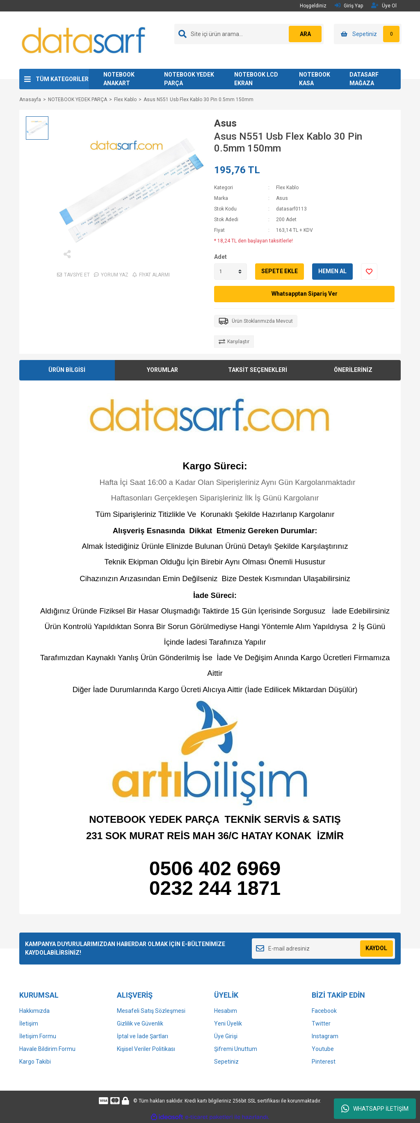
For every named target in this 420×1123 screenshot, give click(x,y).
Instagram (325, 1036)
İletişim (28, 1023)
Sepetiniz (226, 1061)
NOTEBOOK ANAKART (119, 78)
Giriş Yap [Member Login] (349, 5)
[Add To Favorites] (369, 271)
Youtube (323, 1049)
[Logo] (84, 40)
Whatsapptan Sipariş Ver (305, 293)
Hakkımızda (34, 1011)
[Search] (249, 34)
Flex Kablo (287, 187)
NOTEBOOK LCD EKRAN (256, 78)
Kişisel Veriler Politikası (146, 1049)
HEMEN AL (332, 271)
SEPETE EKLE (279, 271)
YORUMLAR (162, 370)
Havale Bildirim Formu (47, 1049)
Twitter (321, 1023)
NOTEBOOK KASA (314, 78)
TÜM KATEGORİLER (62, 79)
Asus (225, 123)
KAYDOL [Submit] (376, 948)
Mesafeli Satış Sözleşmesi (151, 1011)
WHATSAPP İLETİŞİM (375, 1108)
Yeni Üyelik (228, 1023)
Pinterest (324, 1061)
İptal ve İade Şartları (142, 1036)
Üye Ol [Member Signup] (384, 5)
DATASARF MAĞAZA (364, 78)
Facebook (324, 1011)
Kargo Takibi (35, 1061)
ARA (305, 34)
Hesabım (225, 1011)
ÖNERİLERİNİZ (353, 370)
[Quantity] (230, 271)
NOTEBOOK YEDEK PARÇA (189, 78)
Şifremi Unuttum (235, 1049)
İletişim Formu (37, 1036)
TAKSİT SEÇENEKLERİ (257, 370)
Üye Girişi (225, 1036)
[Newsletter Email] (323, 948)
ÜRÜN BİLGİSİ (66, 370)
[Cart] (368, 34)
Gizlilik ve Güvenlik (140, 1023)
